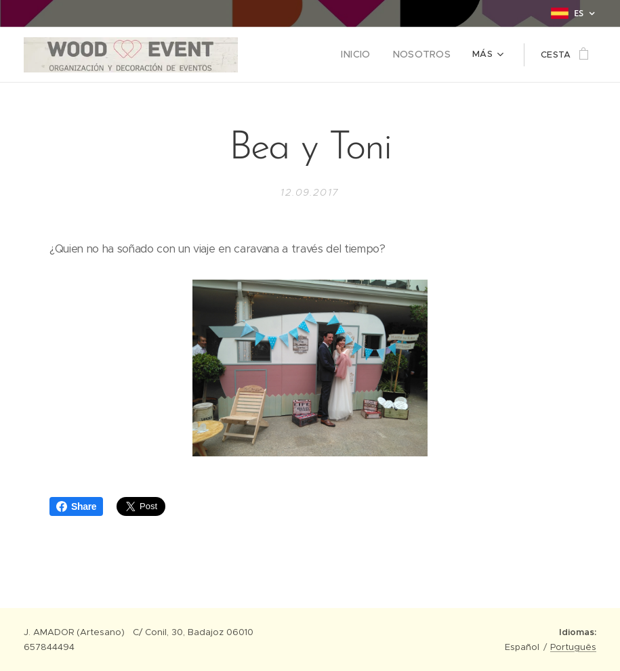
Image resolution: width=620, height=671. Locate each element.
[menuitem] (289, 55)
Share (76, 506)
